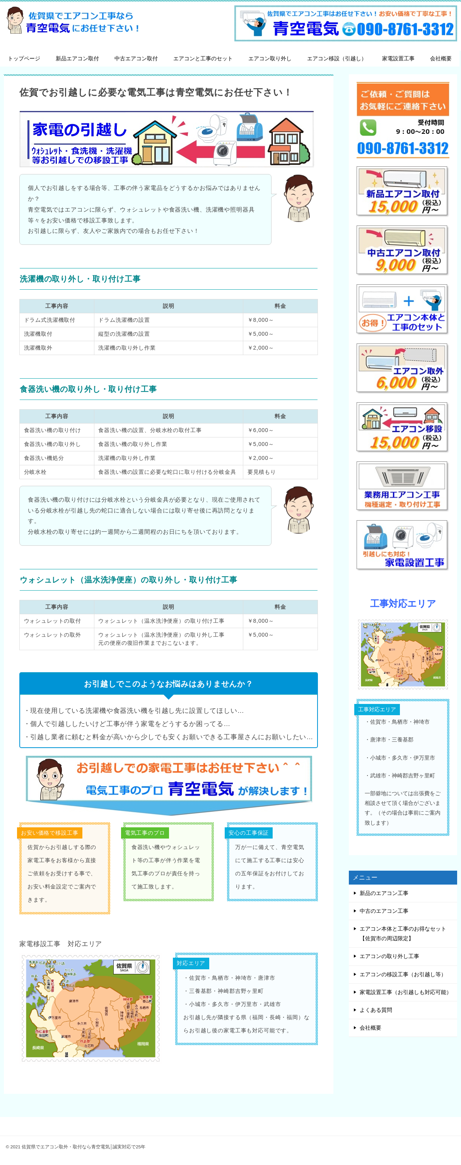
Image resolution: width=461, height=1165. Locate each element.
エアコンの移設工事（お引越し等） (403, 974)
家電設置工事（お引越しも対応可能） (406, 992)
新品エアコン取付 (77, 58)
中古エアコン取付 (136, 58)
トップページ (24, 58)
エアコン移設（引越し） (337, 58)
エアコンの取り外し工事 (389, 956)
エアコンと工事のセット (203, 58)
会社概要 (441, 58)
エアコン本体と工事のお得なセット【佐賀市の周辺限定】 (403, 933)
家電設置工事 (398, 58)
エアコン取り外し (270, 58)
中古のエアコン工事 (384, 911)
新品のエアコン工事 (384, 893)
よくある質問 (376, 1010)
